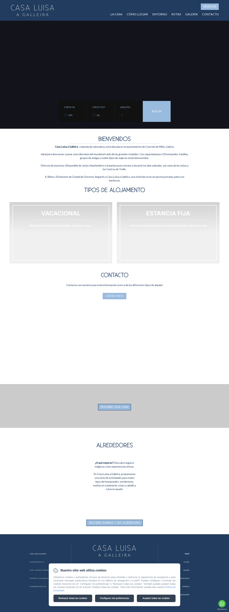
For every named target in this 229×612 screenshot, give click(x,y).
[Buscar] (157, 111)
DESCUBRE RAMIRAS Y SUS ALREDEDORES (114, 523)
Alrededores (184, 595)
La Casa (186, 562)
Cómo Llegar (137, 14)
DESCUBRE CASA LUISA (114, 407)
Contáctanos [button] (114, 296)
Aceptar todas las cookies (156, 598)
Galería (191, 14)
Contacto (210, 14)
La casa (116, 14)
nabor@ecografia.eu (38, 586)
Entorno (159, 14)
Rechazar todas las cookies (73, 598)
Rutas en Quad (183, 578)
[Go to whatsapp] (222, 603)
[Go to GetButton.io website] (222, 609)
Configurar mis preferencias (114, 598)
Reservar (209, 6)
